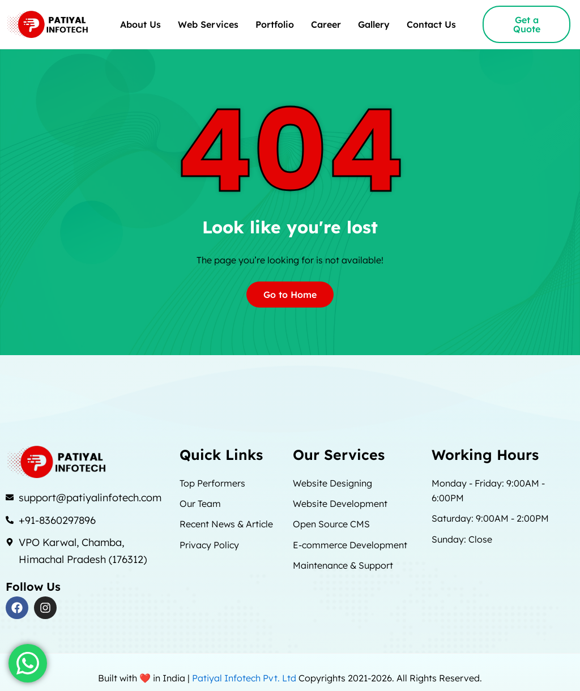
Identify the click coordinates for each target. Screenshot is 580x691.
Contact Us (431, 24)
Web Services (208, 24)
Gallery (374, 24)
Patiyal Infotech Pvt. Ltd (245, 678)
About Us (140, 24)
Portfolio (274, 24)
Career (326, 24)
